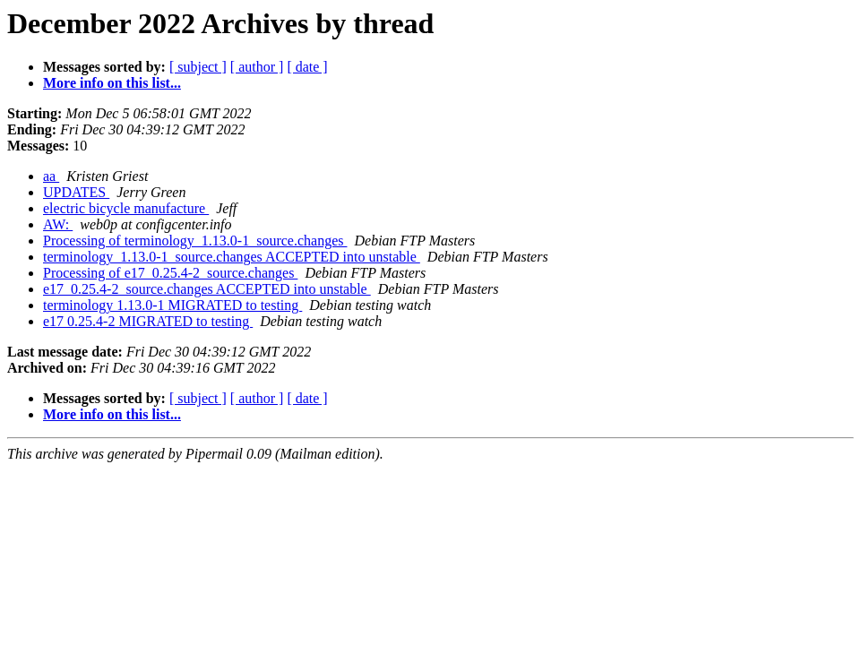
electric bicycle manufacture (126, 208)
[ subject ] (198, 66)
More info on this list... (112, 82)
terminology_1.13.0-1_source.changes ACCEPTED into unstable (231, 256)
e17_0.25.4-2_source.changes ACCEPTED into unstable (207, 289)
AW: (58, 224)
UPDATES (76, 192)
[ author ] (257, 66)
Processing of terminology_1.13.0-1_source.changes (195, 240)
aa (51, 176)
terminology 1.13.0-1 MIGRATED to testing (172, 305)
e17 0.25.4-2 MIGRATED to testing (148, 321)
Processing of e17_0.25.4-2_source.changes (170, 272)
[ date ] (307, 66)
